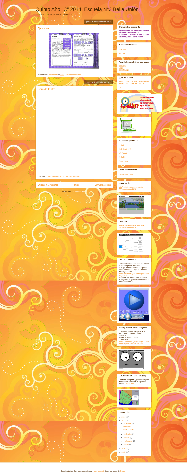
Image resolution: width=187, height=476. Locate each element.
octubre (127, 438)
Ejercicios (43, 28)
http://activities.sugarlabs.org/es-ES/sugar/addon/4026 (131, 188)
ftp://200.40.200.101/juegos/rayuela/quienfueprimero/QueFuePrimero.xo (134, 82)
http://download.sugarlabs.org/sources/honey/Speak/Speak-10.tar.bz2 (134, 343)
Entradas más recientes (48, 185)
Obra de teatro (46, 89)
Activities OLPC (125, 149)
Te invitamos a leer (126, 175)
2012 (124, 420)
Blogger (123, 471)
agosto (126, 444)
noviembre (128, 434)
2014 (124, 417)
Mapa (121, 68)
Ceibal (121, 145)
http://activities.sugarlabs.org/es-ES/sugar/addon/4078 (131, 226)
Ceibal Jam (123, 157)
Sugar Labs (123, 161)
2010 (124, 449)
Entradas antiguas (103, 185)
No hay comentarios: (74, 75)
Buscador (122, 49)
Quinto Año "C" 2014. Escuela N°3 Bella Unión (87, 9)
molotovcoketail (98, 471)
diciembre (128, 423)
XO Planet (123, 153)
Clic (120, 87)
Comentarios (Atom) (79, 191)
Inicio (76, 185)
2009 (124, 452)
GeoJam (122, 66)
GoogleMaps (124, 70)
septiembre (128, 441)
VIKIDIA (122, 53)
